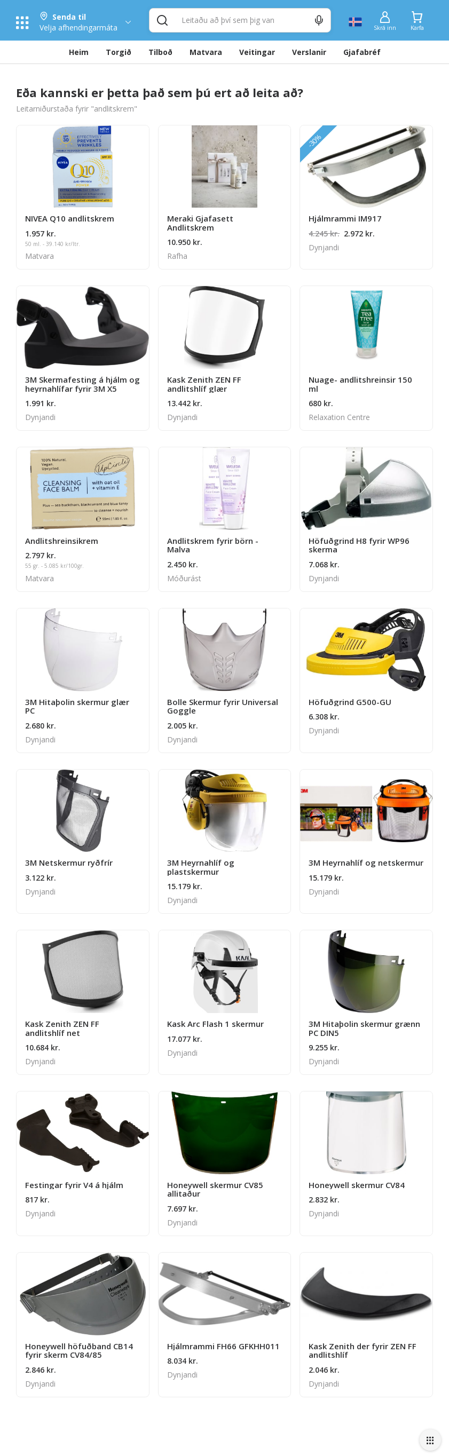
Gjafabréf (362, 52)
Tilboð (160, 52)
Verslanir (309, 52)
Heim (79, 52)
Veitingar (257, 52)
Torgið (118, 52)
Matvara (206, 52)
